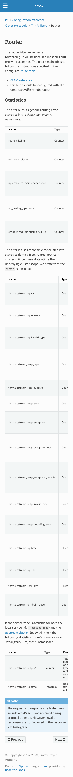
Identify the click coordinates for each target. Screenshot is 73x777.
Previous (15, 739)
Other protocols (16, 25)
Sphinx (24, 766)
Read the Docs (15, 770)
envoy (39, 6)
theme (44, 766)
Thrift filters (39, 25)
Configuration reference (28, 20)
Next (60, 739)
